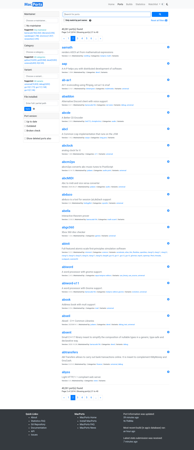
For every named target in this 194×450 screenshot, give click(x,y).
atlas (127, 252)
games (97, 236)
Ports (120, 4)
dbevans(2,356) (48, 33)
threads (158, 256)
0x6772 (88, 121)
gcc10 (111, 256)
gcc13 (127, 256)
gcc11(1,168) (41, 87)
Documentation (39, 427)
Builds (129, 4)
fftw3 (152, 256)
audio (114, 121)
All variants (38, 81)
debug (123, 105)
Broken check (32, 130)
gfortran (134, 256)
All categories (39, 57)
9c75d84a (128, 421)
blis (131, 252)
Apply (27, 109)
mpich (140, 256)
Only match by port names (75, 20)
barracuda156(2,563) (32, 33)
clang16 (85, 256)
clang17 (92, 256)
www (111, 105)
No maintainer (32, 25)
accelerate (120, 252)
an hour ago (129, 431)
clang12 (164, 252)
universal (125, 89)
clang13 (65, 256)
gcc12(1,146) (29, 90)
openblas (143, 252)
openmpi (146, 256)
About (34, 417)
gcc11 (117, 256)
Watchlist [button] (153, 4)
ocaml (114, 219)
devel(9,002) (52, 60)
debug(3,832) (44, 84)
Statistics (140, 4)
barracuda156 (90, 105)
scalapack (65, 259)
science (105, 252)
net (107, 105)
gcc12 (122, 256)
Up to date (30, 121)
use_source (133, 275)
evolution (135, 292)
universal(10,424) (31, 84)
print (109, 170)
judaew (89, 170)
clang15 (78, 256)
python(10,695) (30, 60)
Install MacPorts (88, 421)
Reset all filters (159, 20)
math (109, 56)
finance (99, 364)
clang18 (99, 256)
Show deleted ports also (37, 138)
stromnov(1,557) (46, 36)
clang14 (72, 256)
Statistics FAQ (38, 421)
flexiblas (136, 252)
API (32, 431)
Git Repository (38, 424)
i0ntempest (90, 89)
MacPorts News (88, 427)
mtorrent (88, 252)
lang (101, 138)
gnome (121, 292)
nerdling (87, 56)
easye (87, 138)
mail (96, 308)
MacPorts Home (88, 417)
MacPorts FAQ (87, 424)
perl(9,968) (41, 60)
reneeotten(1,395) (31, 39)
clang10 (151, 252)
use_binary (124, 275)
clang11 (157, 252)
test (125, 324)
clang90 (105, 256)
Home (111, 4)
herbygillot (88, 203)
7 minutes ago (130, 441)
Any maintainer (40, 30)
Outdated (30, 126)
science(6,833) (30, 63)
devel (98, 72)
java (105, 138)
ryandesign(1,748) (31, 36)
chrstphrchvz (96, 121)
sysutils (105, 203)
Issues (34, 434)
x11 (96, 154)
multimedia (109, 89)
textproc (103, 56)
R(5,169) (40, 63)
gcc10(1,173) (29, 87)
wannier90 (74, 259)
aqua (97, 275)
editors (108, 275)
